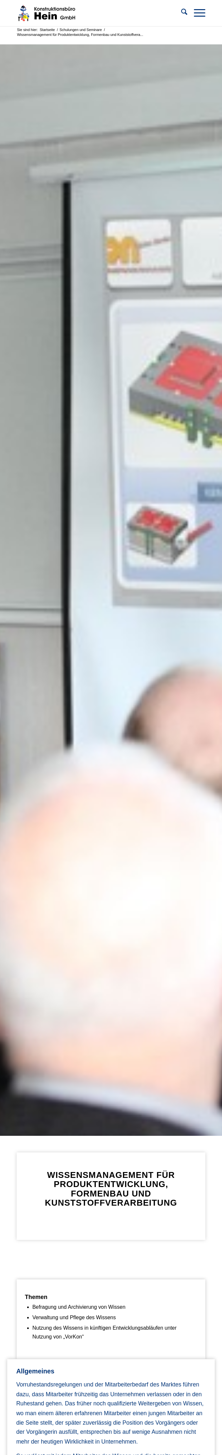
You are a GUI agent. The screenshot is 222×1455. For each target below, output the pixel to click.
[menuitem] (181, 13)
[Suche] (181, 13)
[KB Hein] (92, 13)
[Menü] (196, 13)
